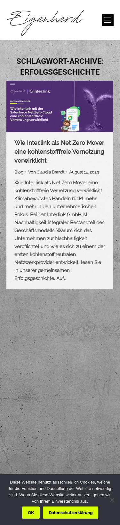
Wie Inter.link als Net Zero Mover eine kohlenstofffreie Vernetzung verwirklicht (59, 151)
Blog (18, 172)
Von (46, 172)
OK (31, 512)
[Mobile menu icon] (108, 20)
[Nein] (112, 500)
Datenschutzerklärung (70, 512)
